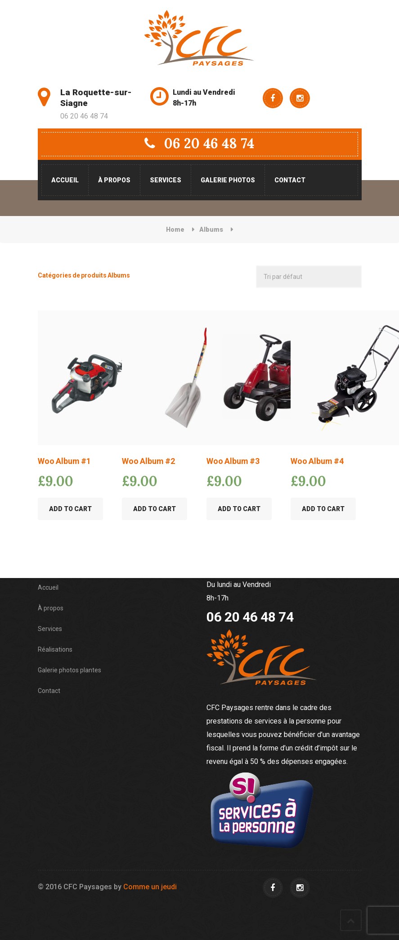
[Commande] (309, 276)
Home (175, 229)
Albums (211, 229)
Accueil (65, 180)
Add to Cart (70, 508)
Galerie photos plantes (69, 670)
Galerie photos (228, 180)
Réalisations (55, 649)
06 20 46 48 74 (199, 143)
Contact (289, 180)
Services (165, 180)
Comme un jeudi (150, 887)
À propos (114, 180)
